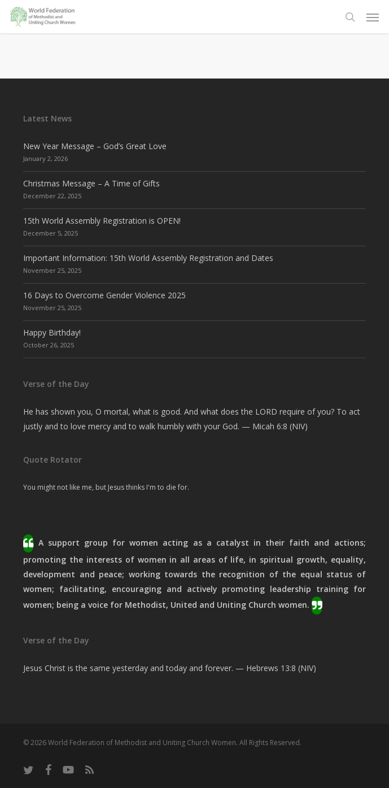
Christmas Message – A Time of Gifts (91, 183)
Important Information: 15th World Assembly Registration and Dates (148, 257)
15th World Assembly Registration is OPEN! (102, 220)
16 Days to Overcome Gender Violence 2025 (104, 295)
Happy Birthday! (52, 332)
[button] (372, 17)
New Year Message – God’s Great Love (95, 146)
